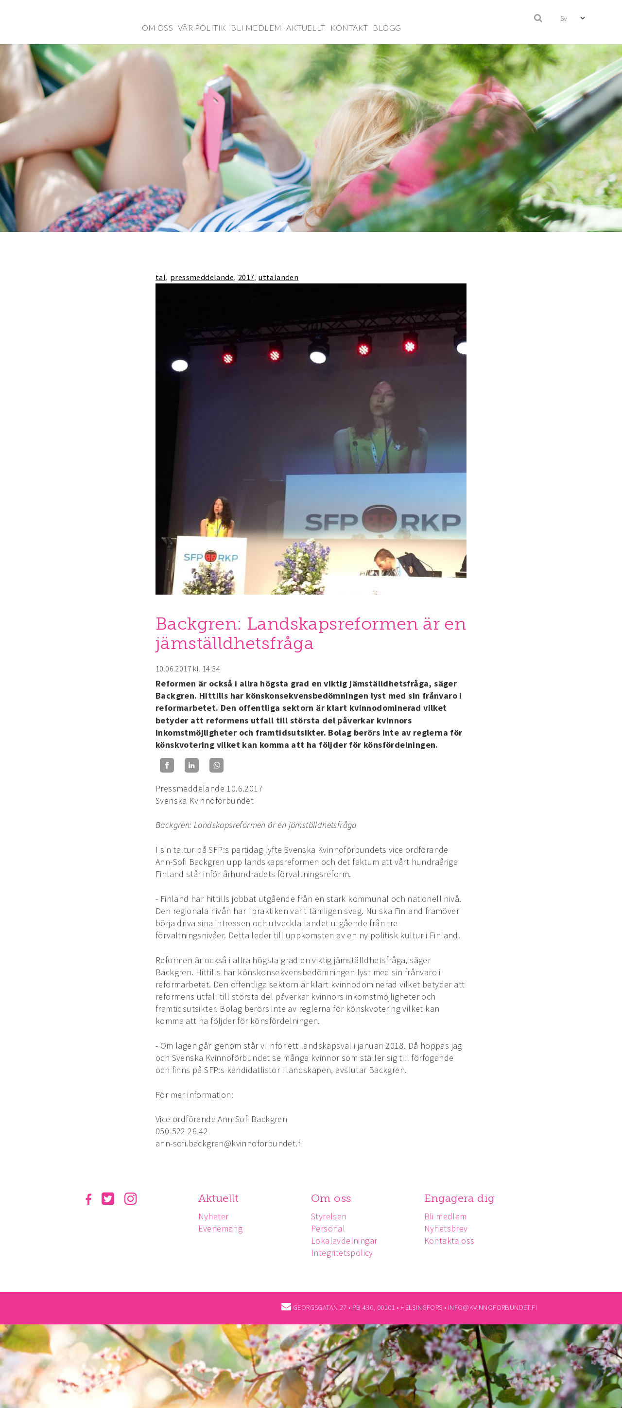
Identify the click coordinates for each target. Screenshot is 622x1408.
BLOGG (387, 27)
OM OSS (157, 27)
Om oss (334, 1198)
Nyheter (215, 1216)
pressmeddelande (202, 277)
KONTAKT (349, 27)
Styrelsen (332, 1216)
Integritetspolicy (345, 1252)
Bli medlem (450, 1216)
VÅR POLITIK (202, 27)
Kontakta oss (454, 1240)
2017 (246, 277)
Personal (331, 1228)
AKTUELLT (305, 27)
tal (161, 277)
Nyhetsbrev (450, 1228)
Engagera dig (464, 1198)
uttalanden (278, 277)
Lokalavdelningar (347, 1240)
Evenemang (222, 1228)
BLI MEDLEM (256, 27)
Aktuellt (220, 1198)
